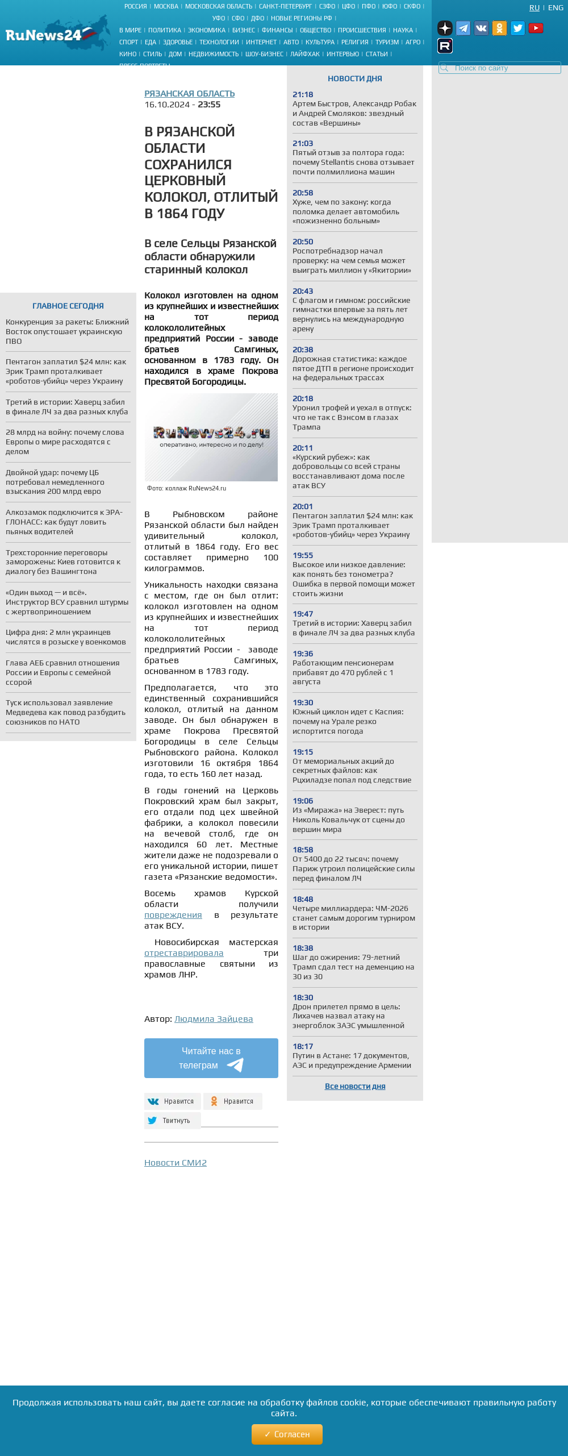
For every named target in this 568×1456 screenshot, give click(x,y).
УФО (218, 18)
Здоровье (178, 42)
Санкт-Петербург (285, 6)
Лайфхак (305, 54)
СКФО (412, 6)
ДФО (257, 18)
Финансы (277, 30)
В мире (130, 30)
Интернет (261, 42)
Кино (127, 54)
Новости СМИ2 (175, 1162)
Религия (355, 42)
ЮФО (389, 6)
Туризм (387, 42)
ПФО (368, 6)
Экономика (206, 30)
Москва (166, 6)
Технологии (219, 42)
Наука (403, 30)
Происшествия (362, 30)
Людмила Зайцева (213, 1018)
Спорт (128, 42)
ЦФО (348, 6)
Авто (291, 42)
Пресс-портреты (144, 66)
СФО (238, 18)
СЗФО (327, 6)
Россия (135, 6)
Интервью (343, 54)
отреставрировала (184, 952)
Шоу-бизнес (264, 54)
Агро (413, 42)
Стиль (152, 54)
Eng (555, 7)
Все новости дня (355, 1086)
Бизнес (243, 30)
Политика (164, 30)
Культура (320, 42)
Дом (175, 54)
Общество (315, 30)
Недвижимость (214, 54)
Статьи (377, 54)
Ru (534, 7)
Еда (150, 42)
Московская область (218, 6)
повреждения (173, 914)
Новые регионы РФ (301, 18)
